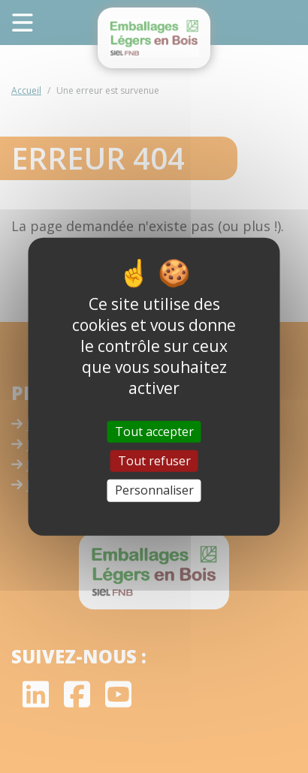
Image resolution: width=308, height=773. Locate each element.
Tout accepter (154, 431)
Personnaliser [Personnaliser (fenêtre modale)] (154, 490)
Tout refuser (154, 461)
